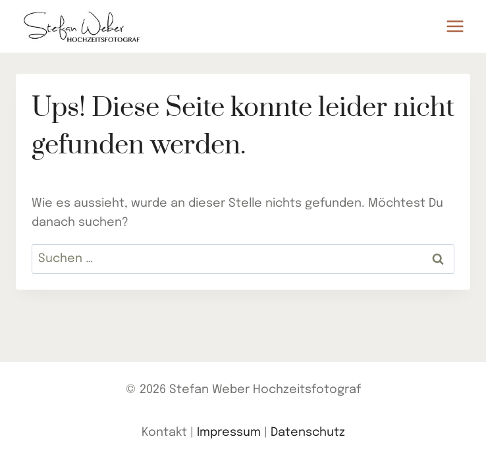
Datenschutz (308, 432)
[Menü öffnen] (454, 26)
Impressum (229, 432)
